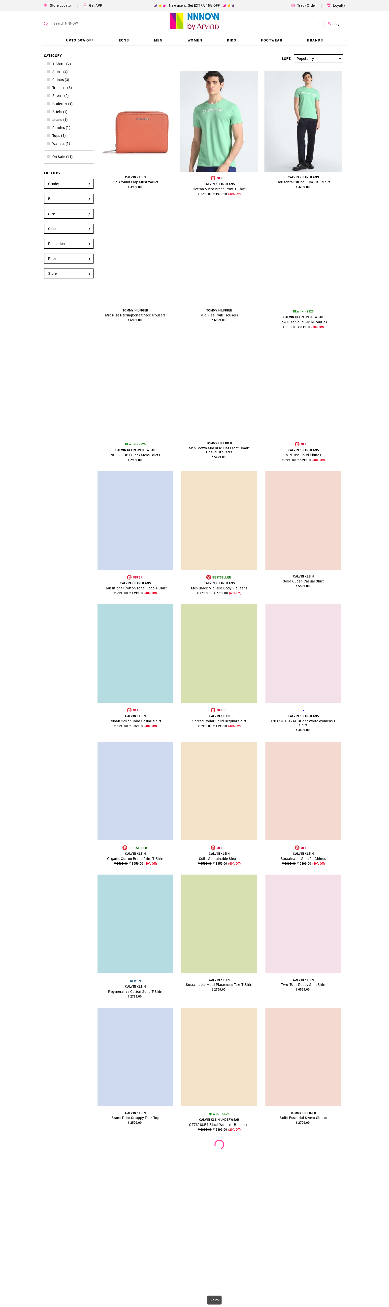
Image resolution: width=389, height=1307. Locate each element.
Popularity (320, 59)
